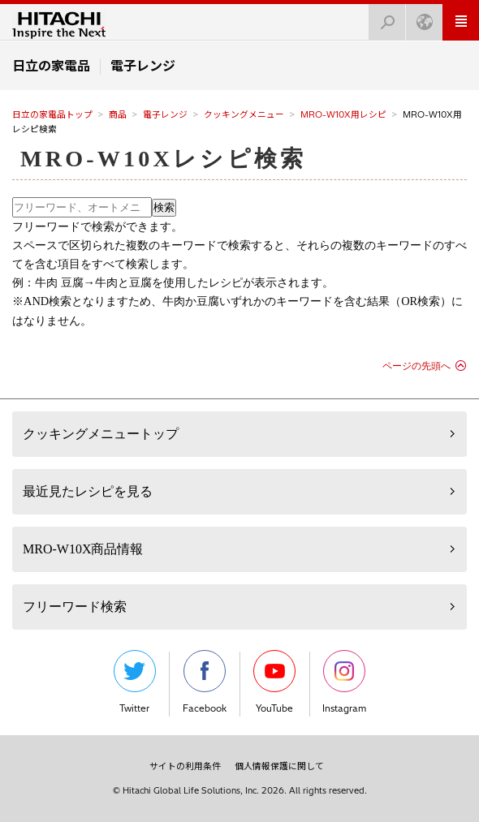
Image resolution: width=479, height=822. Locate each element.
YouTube (274, 682)
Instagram (344, 682)
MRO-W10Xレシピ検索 (163, 158)
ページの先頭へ (416, 366)
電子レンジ (165, 114)
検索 (382, 17)
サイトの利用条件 (185, 766)
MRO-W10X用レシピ (343, 114)
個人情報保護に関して (279, 766)
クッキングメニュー (244, 114)
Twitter (135, 682)
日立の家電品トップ (52, 114)
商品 (118, 114)
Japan (420, 17)
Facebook (205, 682)
